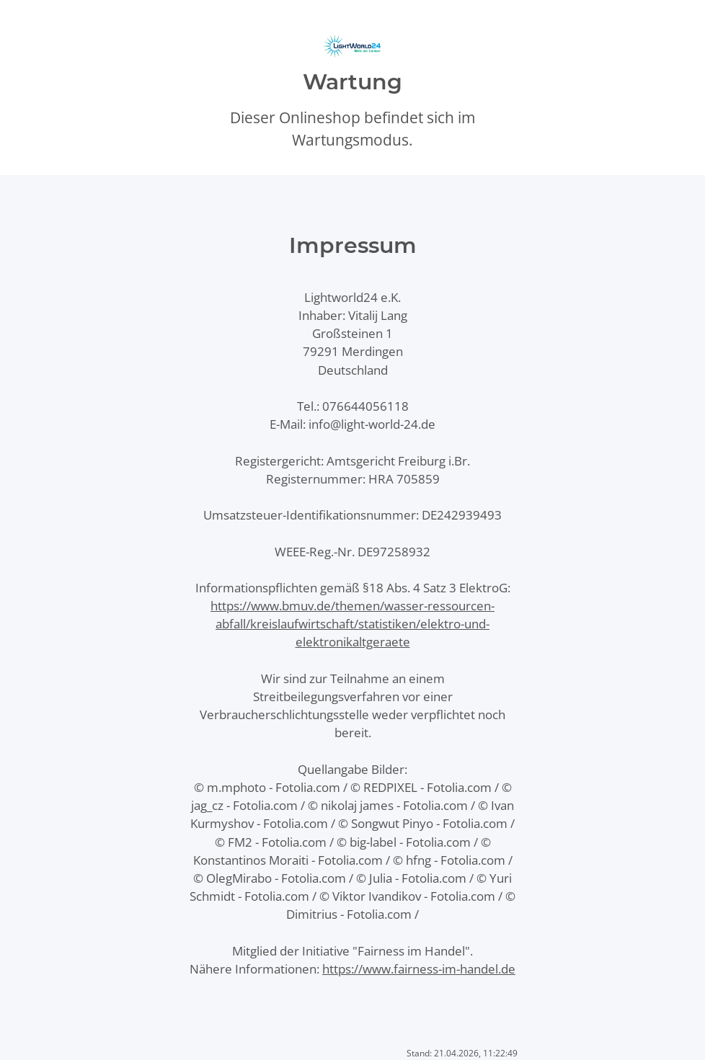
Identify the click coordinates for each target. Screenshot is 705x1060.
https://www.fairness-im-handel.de (418, 969)
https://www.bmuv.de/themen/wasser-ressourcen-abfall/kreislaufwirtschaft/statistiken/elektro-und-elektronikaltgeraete (352, 623)
